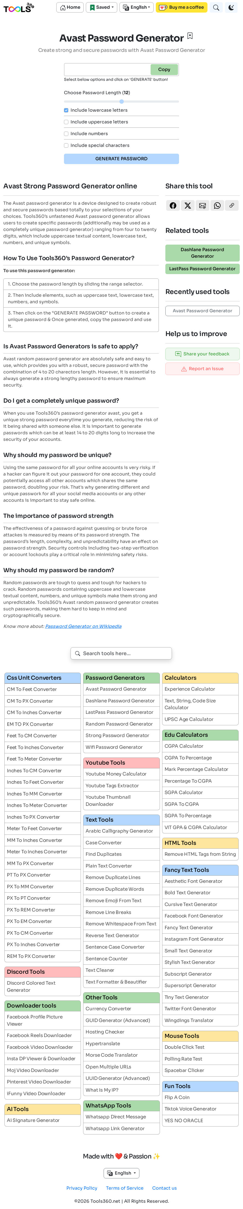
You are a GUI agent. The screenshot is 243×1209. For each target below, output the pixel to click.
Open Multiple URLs (108, 1067)
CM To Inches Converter (34, 712)
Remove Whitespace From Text (121, 924)
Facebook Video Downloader (40, 1047)
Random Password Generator (119, 724)
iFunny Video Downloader (36, 1094)
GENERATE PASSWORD (121, 159)
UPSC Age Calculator (189, 719)
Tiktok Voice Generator (190, 1109)
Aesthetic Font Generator (193, 881)
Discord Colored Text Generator (31, 986)
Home (70, 7)
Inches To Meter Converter (37, 805)
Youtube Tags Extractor (112, 786)
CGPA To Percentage (188, 758)
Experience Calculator (190, 689)
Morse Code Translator (111, 1055)
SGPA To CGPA (182, 804)
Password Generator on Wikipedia (83, 626)
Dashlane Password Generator (202, 253)
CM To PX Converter (30, 701)
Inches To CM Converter (34, 771)
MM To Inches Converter (34, 840)
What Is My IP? (102, 1090)
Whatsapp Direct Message (116, 1117)
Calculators (181, 678)
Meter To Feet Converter (34, 828)
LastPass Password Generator (202, 269)
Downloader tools (31, 1005)
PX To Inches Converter (33, 944)
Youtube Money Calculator (116, 774)
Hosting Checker (105, 1032)
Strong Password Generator (117, 735)
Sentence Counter (106, 959)
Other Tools (102, 997)
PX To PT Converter (29, 898)
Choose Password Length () (97, 93)
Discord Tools (26, 972)
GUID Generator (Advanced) (118, 1020)
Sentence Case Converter (115, 947)
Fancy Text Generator (189, 928)
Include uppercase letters (99, 122)
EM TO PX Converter (30, 724)
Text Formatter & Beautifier (116, 982)
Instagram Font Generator (194, 939)
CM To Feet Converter (32, 689)
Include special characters (100, 145)
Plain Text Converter (109, 866)
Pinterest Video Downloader (39, 1082)
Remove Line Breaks (108, 912)
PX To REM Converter (31, 910)
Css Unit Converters (34, 678)
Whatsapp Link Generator (115, 1128)
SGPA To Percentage (188, 816)
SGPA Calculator (184, 792)
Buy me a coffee (181, 7)
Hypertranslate (103, 1044)
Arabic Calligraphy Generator (119, 831)
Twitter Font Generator (190, 1009)
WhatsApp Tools (108, 1105)
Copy (164, 69)
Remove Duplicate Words (115, 889)
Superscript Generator (190, 985)
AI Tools (17, 1109)
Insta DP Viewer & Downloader (41, 1059)
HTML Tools (180, 843)
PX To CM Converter (30, 933)
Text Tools (99, 819)
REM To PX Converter (31, 956)
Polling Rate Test (183, 1059)
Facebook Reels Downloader (39, 1035)
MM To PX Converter (30, 863)
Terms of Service (125, 1188)
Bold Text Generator (187, 893)
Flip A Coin (177, 1097)
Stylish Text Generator (190, 962)
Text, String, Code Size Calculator (190, 704)
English (135, 7)
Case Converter (104, 843)
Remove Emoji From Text (113, 901)
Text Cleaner (100, 970)
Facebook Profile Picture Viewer (35, 1020)
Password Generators (115, 678)
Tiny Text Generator (187, 997)
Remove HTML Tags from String (200, 854)
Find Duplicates (103, 854)
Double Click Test (184, 1047)
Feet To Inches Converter (35, 747)
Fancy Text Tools (187, 870)
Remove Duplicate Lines (113, 877)
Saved (99, 7)
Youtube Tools (105, 762)
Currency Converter (108, 1009)
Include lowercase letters (99, 110)
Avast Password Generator (202, 311)
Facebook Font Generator (194, 916)
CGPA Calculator (184, 746)
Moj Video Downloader (33, 1070)
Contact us (164, 1188)
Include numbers (89, 133)
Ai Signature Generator (33, 1120)
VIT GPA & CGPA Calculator (196, 827)
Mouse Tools (182, 1036)
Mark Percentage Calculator (197, 769)
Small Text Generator (189, 951)
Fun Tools (178, 1086)
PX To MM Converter (30, 887)
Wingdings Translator (189, 1020)
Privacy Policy (81, 1188)
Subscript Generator (188, 974)
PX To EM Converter (29, 921)
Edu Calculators (186, 735)
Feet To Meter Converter (34, 759)
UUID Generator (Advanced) (118, 1078)
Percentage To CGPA (188, 781)
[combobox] (121, 653)
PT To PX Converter (29, 875)
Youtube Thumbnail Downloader (108, 800)
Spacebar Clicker (184, 1070)
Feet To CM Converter (32, 736)
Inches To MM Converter (34, 794)
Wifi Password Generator (114, 747)
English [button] (119, 1173)
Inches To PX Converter (33, 817)
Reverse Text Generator (112, 935)
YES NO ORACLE (184, 1121)
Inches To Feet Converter (35, 782)
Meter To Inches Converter (37, 852)
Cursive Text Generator (191, 904)
